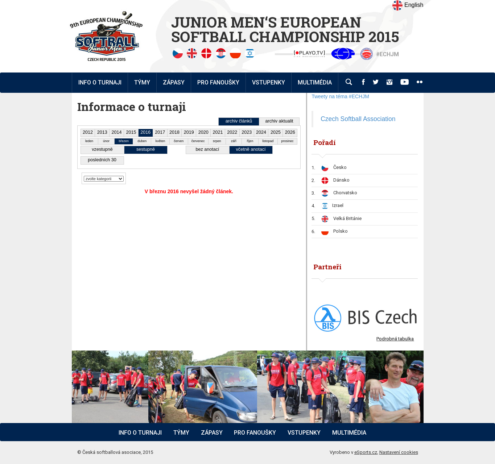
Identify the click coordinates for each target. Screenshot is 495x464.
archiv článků (239, 121)
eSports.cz (365, 452)
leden (89, 141)
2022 (232, 132)
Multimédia (349, 432)
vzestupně (102, 149)
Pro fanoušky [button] (218, 82)
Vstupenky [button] (268, 82)
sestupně (145, 149)
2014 (117, 132)
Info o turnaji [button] (99, 82)
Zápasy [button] (174, 82)
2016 (145, 132)
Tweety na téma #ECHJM (340, 96)
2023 (247, 132)
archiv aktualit (279, 121)
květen (160, 141)
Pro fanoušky (255, 432)
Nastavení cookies (398, 452)
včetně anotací (251, 149)
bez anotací (207, 149)
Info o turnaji (140, 432)
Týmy (142, 82)
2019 (189, 132)
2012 (88, 132)
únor (106, 141)
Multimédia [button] (315, 82)
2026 (290, 132)
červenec (198, 141)
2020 (203, 132)
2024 (261, 132)
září (233, 141)
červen (178, 141)
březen (124, 141)
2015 (131, 132)
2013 (102, 132)
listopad (267, 141)
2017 (160, 132)
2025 (276, 132)
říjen (250, 141)
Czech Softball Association (358, 119)
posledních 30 (102, 159)
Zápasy (212, 432)
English (408, 5)
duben (142, 141)
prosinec (287, 141)
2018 (174, 132)
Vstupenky (304, 432)
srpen (217, 141)
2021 (218, 132)
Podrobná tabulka (395, 338)
